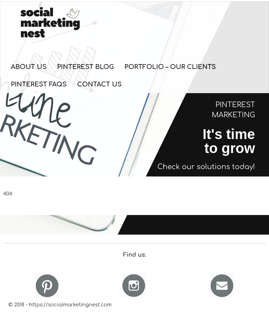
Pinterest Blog (85, 66)
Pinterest (47, 285)
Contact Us (99, 84)
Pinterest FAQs (39, 84)
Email (222, 285)
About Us (29, 66)
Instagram (134, 285)
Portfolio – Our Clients (170, 66)
